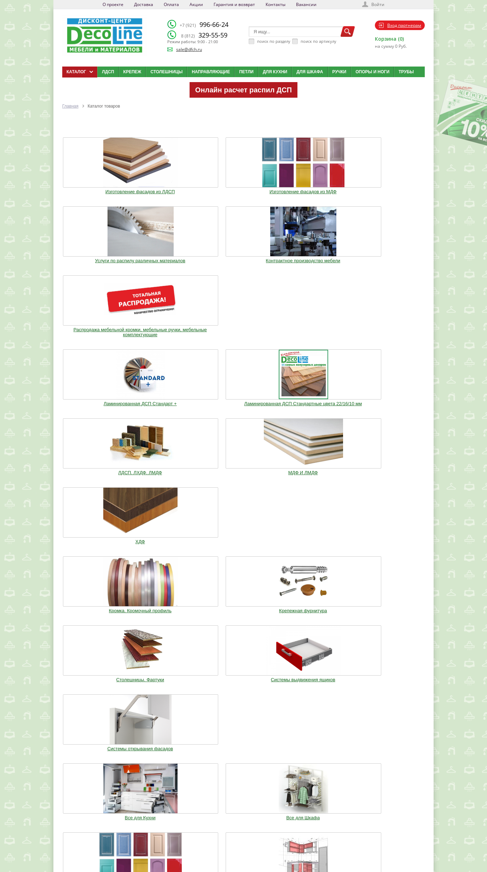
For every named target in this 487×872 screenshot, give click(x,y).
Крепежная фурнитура (169, 339)
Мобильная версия (84, 854)
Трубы (406, 71)
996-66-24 (204, 24)
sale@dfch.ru (189, 49)
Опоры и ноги (372, 71)
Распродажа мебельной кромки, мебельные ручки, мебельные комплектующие (391, 189)
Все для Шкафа (169, 407)
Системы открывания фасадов (391, 339)
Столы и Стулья (391, 479)
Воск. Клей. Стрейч (243, 479)
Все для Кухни (95, 407)
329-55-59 (204, 35)
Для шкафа (309, 71)
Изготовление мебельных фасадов (243, 410)
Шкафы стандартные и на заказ (169, 550)
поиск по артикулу (318, 41)
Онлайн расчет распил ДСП (243, 90)
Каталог (245, 812)
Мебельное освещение (317, 479)
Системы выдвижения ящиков (317, 339)
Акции (196, 4)
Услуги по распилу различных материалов (243, 187)
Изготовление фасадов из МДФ (169, 187)
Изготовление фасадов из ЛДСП (95, 187)
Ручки (339, 71)
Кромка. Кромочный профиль (95, 339)
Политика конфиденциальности (98, 847)
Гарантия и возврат (234, 4)
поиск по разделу (273, 41)
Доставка (143, 4)
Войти (377, 4)
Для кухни (275, 71)
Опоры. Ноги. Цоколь (391, 407)
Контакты (275, 4)
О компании (193, 812)
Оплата (171, 4)
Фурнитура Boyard (95, 547)
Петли (246, 71)
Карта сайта (249, 839)
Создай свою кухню (255, 847)
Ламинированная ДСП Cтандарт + (96, 265)
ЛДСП (108, 71)
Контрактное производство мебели (317, 187)
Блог (242, 821)
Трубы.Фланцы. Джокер (170, 479)
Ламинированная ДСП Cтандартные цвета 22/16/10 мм (169, 267)
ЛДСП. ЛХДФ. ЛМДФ (244, 262)
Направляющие (211, 71)
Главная (70, 106)
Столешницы (166, 71)
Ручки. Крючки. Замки (95, 479)
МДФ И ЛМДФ (317, 262)
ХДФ (391, 262)
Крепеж (132, 71)
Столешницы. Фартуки (243, 339)
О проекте (113, 4)
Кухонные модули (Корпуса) (317, 407)
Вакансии (306, 4)
